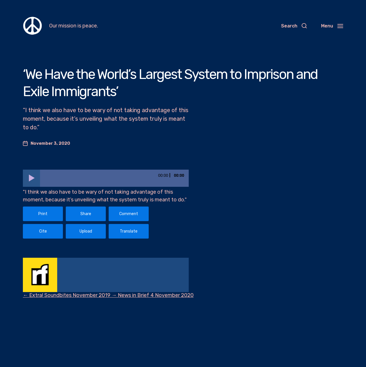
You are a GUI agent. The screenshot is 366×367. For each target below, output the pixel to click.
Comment (128, 213)
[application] (106, 178)
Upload (85, 231)
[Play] (31, 178)
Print (42, 213)
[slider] (114, 178)
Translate (129, 231)
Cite (43, 231)
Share (85, 213)
